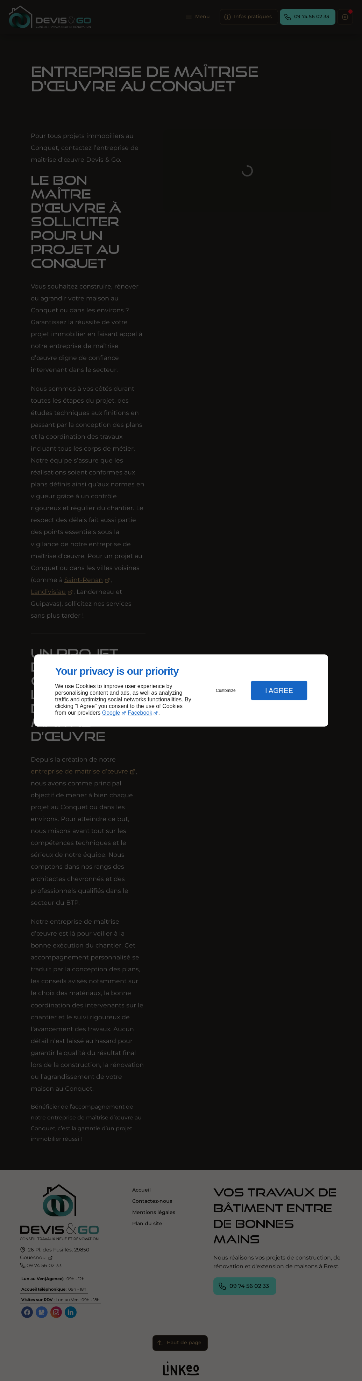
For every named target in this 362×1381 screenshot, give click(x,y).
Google (111, 713)
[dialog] (181, 690)
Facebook (140, 713)
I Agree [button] (279, 690)
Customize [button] (226, 690)
